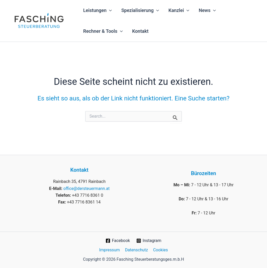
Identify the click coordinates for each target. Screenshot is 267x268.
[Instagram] (149, 240)
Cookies (159, 249)
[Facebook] (117, 240)
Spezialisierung (140, 10)
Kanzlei (178, 10)
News (207, 10)
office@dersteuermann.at (86, 188)
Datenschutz (136, 249)
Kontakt (140, 31)
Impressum (110, 249)
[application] (109, 10)
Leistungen (97, 10)
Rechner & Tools (103, 31)
